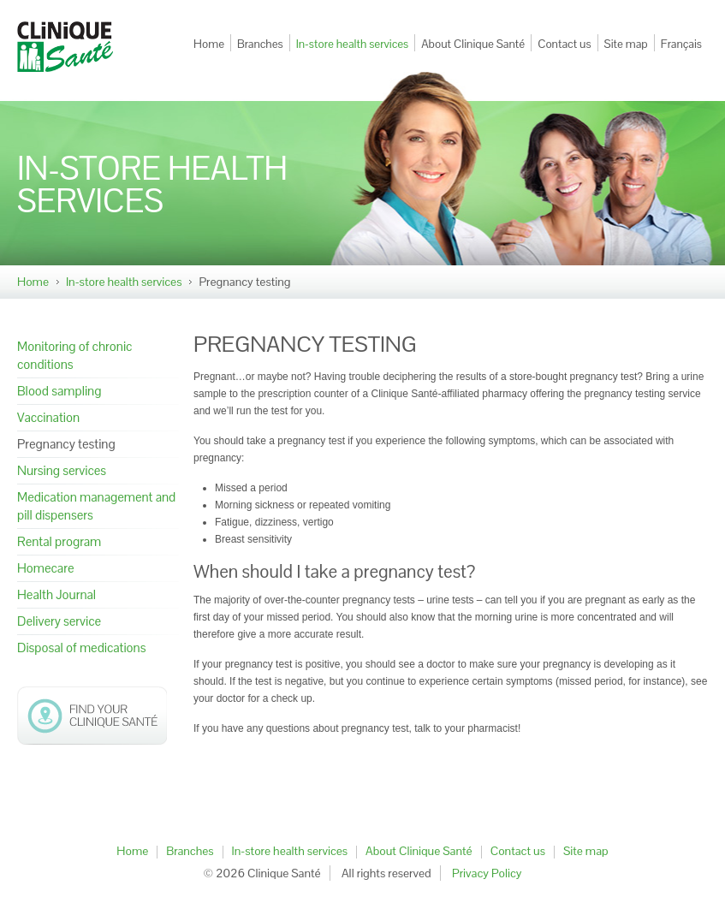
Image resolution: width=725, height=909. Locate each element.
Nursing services (61, 470)
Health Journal (56, 594)
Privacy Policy (487, 873)
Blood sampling (59, 391)
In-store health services (352, 44)
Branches (260, 44)
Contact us (564, 44)
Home (208, 44)
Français (681, 44)
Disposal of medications (81, 647)
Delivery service (59, 621)
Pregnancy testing (66, 444)
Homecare (45, 568)
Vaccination (48, 417)
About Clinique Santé (473, 44)
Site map (626, 44)
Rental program (59, 541)
